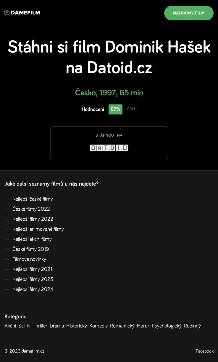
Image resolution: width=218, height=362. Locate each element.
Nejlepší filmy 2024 (28, 289)
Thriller (41, 326)
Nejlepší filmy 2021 (28, 269)
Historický (77, 326)
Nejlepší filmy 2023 (28, 279)
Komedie (99, 326)
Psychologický (168, 326)
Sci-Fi (25, 326)
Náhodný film (189, 13)
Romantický (123, 326)
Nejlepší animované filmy (34, 229)
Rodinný (193, 326)
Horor (144, 326)
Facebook (205, 351)
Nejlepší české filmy (28, 199)
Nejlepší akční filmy (28, 239)
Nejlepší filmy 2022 (28, 219)
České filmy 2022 (27, 209)
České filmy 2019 (26, 249)
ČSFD (132, 109)
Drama (58, 326)
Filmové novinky (25, 259)
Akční (11, 326)
